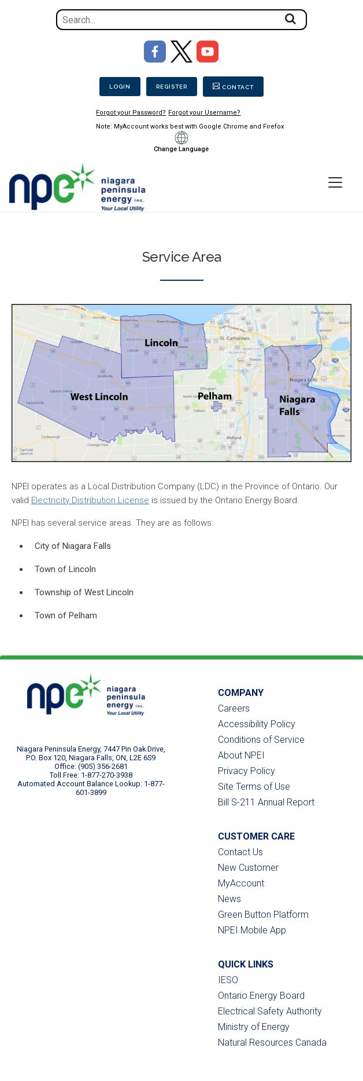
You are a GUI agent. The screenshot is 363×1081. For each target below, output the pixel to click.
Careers (234, 708)
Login (120, 86)
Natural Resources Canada (272, 1042)
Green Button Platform (263, 914)
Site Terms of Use (254, 786)
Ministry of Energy (254, 1026)
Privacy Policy (246, 770)
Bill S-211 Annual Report (266, 802)
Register (171, 86)
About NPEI (241, 755)
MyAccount (241, 883)
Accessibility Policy (256, 724)
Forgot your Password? (131, 112)
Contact (238, 87)
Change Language (181, 149)
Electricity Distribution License (90, 500)
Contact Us (240, 852)
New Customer (248, 867)
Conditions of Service (261, 739)
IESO (228, 979)
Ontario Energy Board (261, 995)
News (229, 898)
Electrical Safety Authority (270, 1011)
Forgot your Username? (204, 112)
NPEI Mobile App (252, 930)
